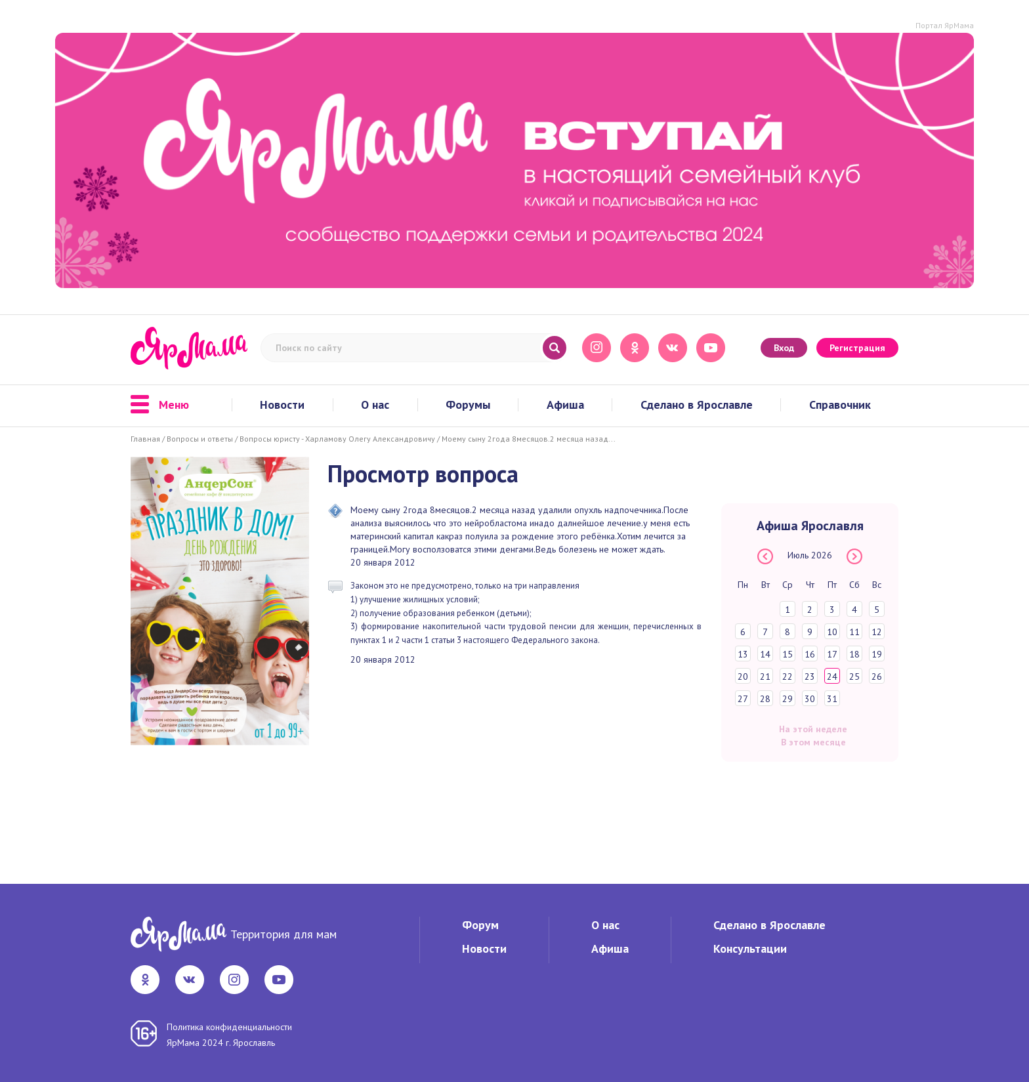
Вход (784, 348)
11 (854, 632)
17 (832, 654)
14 (765, 654)
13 (743, 654)
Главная (145, 439)
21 (765, 676)
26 (877, 676)
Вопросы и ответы (200, 439)
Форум (480, 924)
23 (810, 676)
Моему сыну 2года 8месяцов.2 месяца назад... (529, 439)
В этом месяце (813, 742)
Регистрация (857, 348)
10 (832, 632)
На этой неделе (813, 729)
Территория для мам (283, 934)
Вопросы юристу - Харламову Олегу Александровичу (337, 439)
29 (787, 699)
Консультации (750, 948)
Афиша (565, 404)
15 (787, 654)
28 (765, 699)
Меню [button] (160, 404)
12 (877, 632)
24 (832, 676)
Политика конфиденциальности (229, 1027)
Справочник (840, 404)
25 (854, 676)
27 (743, 699)
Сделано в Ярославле (696, 404)
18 (854, 654)
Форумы (468, 404)
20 (743, 676)
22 (787, 676)
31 (832, 699)
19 (877, 654)
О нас (375, 404)
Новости (282, 404)
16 (810, 654)
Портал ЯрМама (944, 25)
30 (810, 699)
